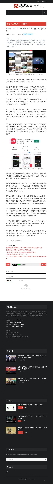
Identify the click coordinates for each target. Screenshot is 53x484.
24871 (25, 432)
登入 (9, 276)
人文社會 (21, 407)
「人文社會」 (15, 24)
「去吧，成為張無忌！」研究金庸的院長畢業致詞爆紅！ (21, 252)
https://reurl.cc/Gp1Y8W (17, 326)
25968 (23, 421)
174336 (25, 407)
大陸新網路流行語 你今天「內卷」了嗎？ (17, 254)
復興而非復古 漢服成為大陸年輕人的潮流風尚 (18, 250)
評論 (20, 421)
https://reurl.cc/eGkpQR (18, 324)
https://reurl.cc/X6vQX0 (18, 320)
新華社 (9, 34)
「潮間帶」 (25, 24)
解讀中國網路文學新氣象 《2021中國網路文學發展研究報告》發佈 (24, 248)
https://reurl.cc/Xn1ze (15, 322)
